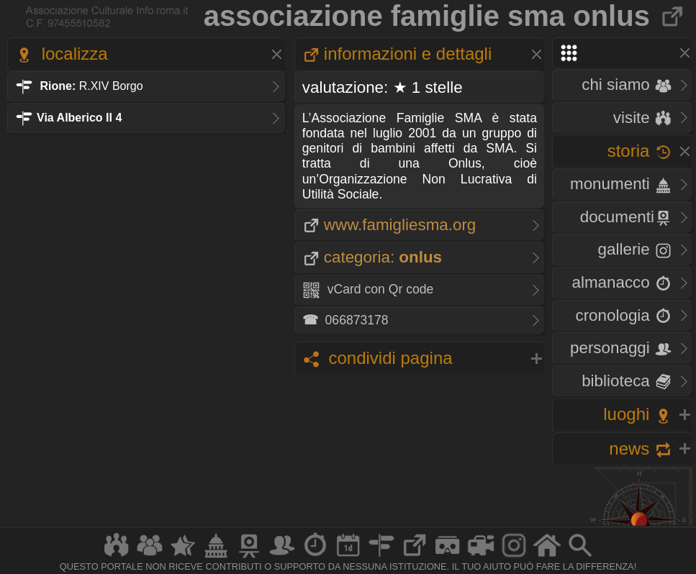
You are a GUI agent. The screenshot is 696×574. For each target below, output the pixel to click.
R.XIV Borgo (79, 86)
